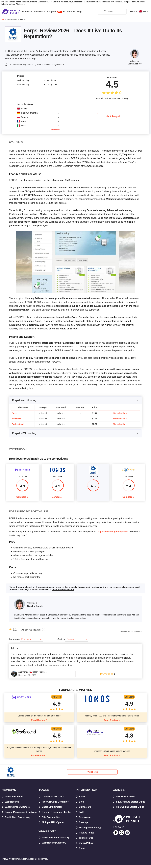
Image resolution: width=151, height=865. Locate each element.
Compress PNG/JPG (53, 797)
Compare (21, 497)
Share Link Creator (52, 807)
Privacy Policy (87, 833)
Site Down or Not (51, 817)
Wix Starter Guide (125, 797)
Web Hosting (12, 802)
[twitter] (121, 832)
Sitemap (83, 822)
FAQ (81, 812)
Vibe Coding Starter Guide (130, 807)
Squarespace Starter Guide (130, 802)
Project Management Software (21, 812)
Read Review (38, 720)
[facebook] (115, 832)
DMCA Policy (86, 843)
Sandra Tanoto (135, 64)
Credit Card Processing (17, 817)
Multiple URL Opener (53, 822)
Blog (81, 802)
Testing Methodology (90, 828)
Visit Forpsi (113, 116)
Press (82, 848)
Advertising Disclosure (15, 4)
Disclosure (85, 817)
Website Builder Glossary (56, 838)
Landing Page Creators (17, 807)
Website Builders (14, 797)
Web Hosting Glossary (54, 843)
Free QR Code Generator (55, 802)
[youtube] (127, 832)
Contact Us (85, 807)
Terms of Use (86, 838)
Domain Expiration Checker (57, 812)
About (82, 797)
